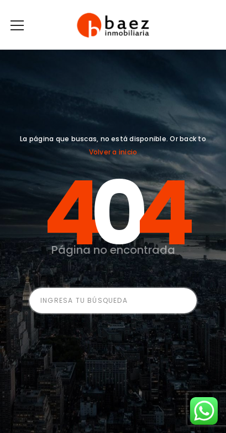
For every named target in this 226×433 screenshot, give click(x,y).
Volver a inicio (113, 152)
